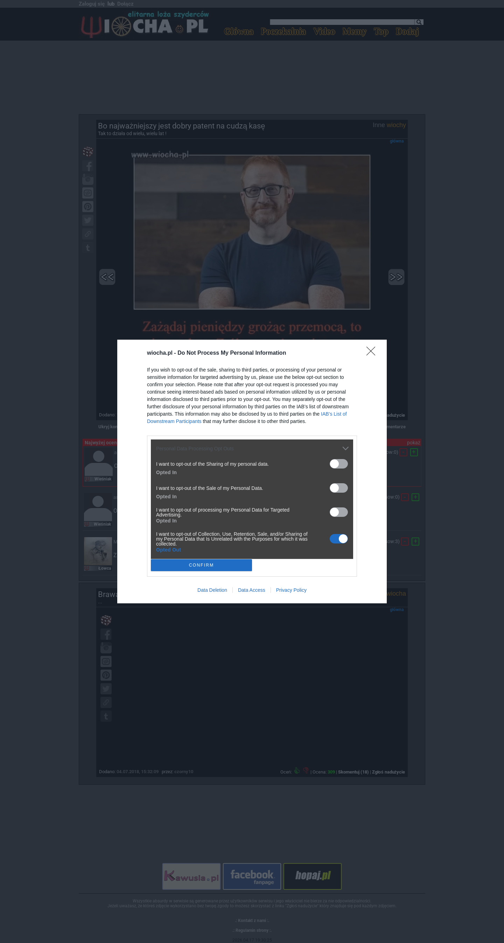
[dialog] (252, 471)
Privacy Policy (291, 590)
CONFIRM (201, 565)
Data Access (251, 590)
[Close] (373, 353)
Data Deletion (212, 590)
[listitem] (252, 448)
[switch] (339, 464)
